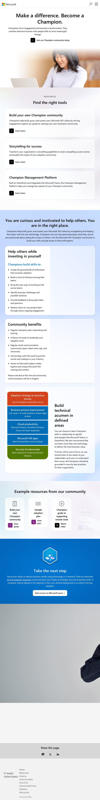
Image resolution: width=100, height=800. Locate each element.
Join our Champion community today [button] (53, 40)
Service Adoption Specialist (19, 579)
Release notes (24, 773)
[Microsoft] (10, 4)
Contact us (23, 776)
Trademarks (23, 789)
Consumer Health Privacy (27, 786)
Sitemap (22, 769)
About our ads (24, 792)
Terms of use (23, 782)
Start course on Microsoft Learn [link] (49, 593)
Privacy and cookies (26, 779)
